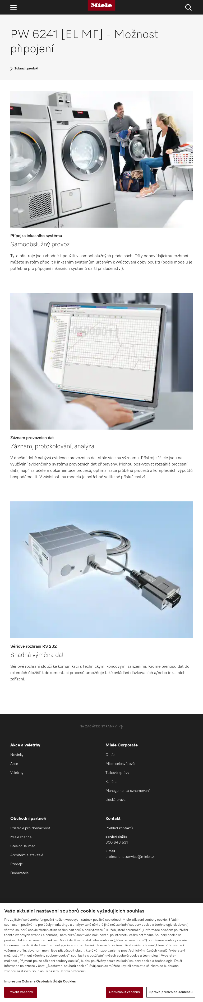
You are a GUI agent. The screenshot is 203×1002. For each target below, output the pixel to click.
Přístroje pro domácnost (30, 828)
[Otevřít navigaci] (13, 7)
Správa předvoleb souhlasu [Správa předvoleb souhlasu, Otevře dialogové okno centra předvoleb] (170, 992)
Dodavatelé (19, 873)
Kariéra (111, 782)
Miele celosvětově (120, 764)
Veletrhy (17, 773)
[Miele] (101, 5)
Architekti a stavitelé (26, 855)
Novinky (17, 755)
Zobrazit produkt (26, 68)
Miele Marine (20, 837)
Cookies (69, 981)
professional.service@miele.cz (129, 857)
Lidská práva (115, 800)
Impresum (12, 981)
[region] (101, 952)
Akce (14, 764)
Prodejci (17, 864)
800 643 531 (116, 842)
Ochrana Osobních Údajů (42, 981)
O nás (110, 755)
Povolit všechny (20, 992)
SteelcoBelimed (22, 846)
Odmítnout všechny (124, 992)
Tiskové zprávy (117, 773)
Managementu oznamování (127, 791)
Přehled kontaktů (119, 828)
